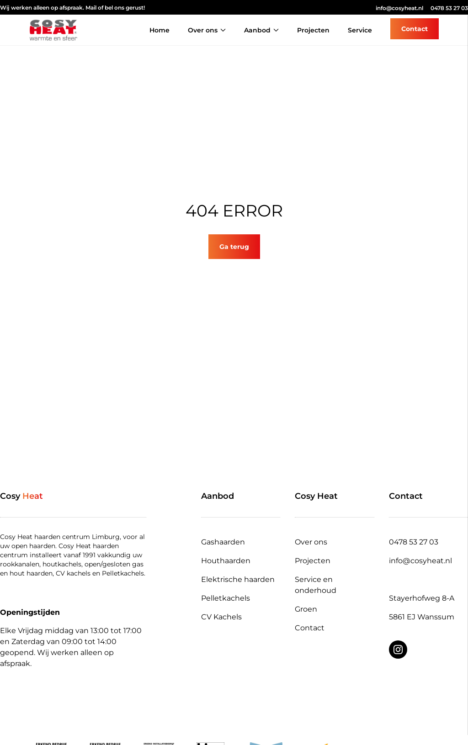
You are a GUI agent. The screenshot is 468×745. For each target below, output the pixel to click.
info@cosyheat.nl (399, 8)
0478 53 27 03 (449, 8)
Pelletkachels (225, 598)
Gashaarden (223, 542)
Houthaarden (225, 560)
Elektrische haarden (238, 579)
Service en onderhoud (315, 585)
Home (159, 30)
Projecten (313, 30)
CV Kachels (221, 617)
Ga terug (234, 247)
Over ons (207, 30)
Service (360, 30)
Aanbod (261, 30)
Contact (309, 627)
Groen (306, 609)
